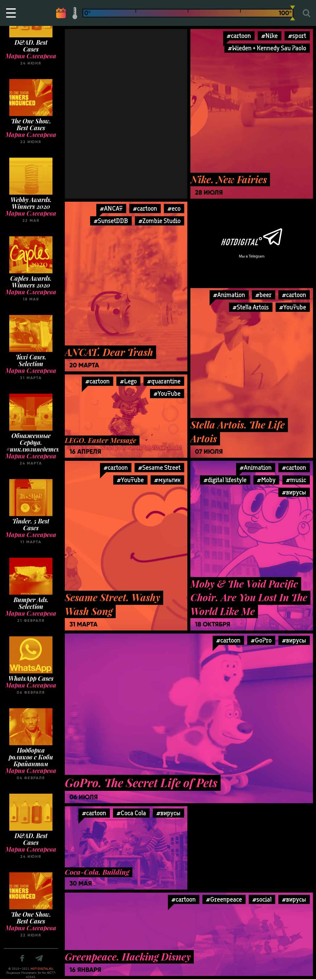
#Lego (128, 381)
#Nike (269, 35)
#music (296, 480)
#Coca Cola (131, 813)
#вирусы (294, 492)
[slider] (292, 13)
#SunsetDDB (111, 221)
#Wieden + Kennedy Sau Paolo (267, 48)
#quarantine (164, 381)
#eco (174, 208)
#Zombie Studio (160, 221)
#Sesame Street (159, 467)
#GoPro (261, 640)
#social (262, 899)
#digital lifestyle (225, 480)
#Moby (266, 480)
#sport (297, 35)
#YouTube (292, 307)
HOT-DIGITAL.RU (42, 969)
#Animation (229, 295)
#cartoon (239, 35)
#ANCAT (111, 208)
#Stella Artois (251, 307)
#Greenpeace (224, 899)
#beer (264, 295)
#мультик (167, 480)
